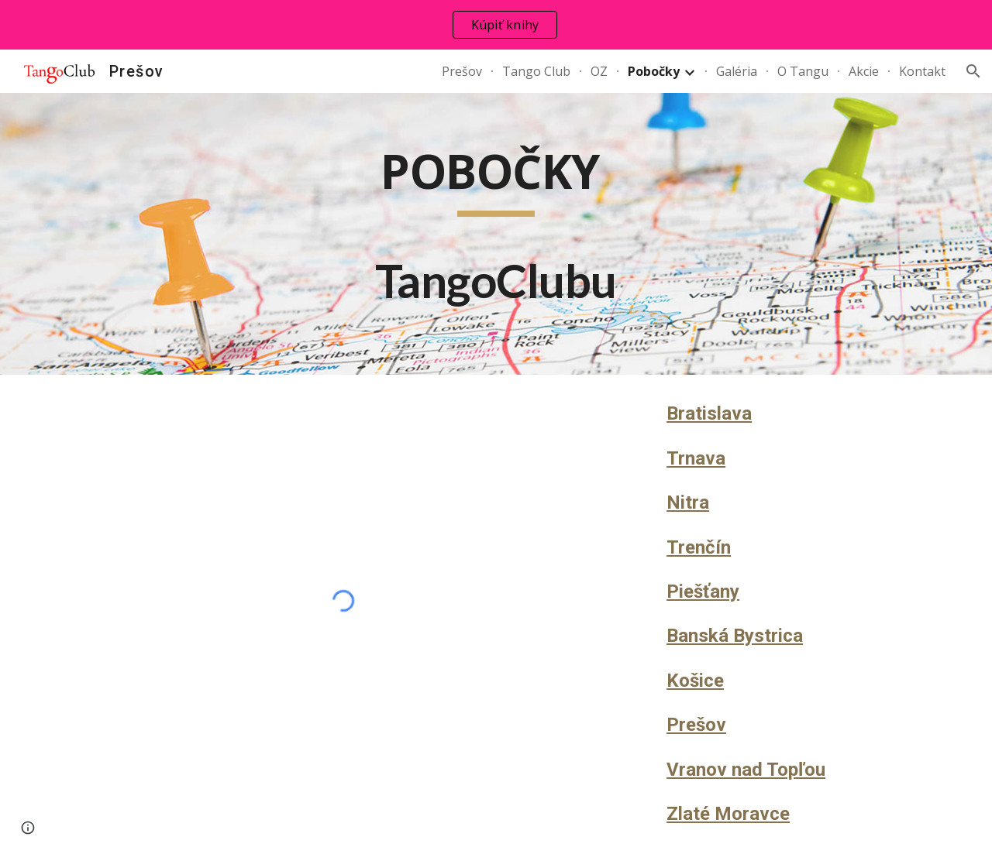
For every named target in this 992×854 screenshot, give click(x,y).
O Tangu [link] (802, 71)
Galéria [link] (736, 71)
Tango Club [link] (536, 71)
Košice (695, 680)
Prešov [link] (462, 71)
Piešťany (702, 591)
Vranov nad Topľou (745, 769)
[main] (496, 233)
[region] (496, 25)
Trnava (695, 458)
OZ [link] (599, 71)
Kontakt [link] (922, 71)
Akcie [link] (864, 71)
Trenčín (698, 547)
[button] (973, 71)
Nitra (687, 502)
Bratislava (709, 413)
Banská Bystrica (734, 636)
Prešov (696, 725)
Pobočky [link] (654, 71)
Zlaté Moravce (728, 814)
